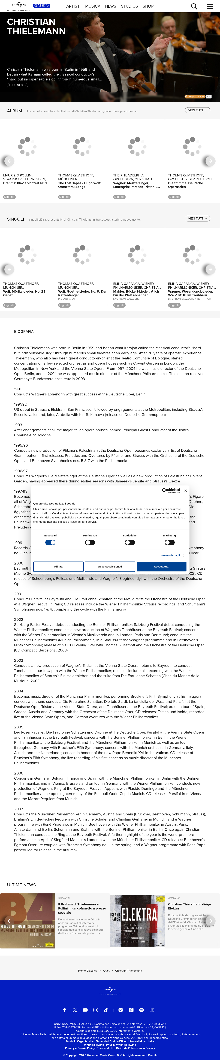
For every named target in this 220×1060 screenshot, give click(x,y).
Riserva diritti (105, 1048)
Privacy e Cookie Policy (80, 1048)
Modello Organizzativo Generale (87, 1041)
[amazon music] (141, 1010)
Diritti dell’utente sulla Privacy (135, 1048)
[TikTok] (106, 1010)
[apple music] (131, 1010)
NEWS (110, 6)
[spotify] (121, 1010)
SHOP (148, 6)
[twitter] (75, 1010)
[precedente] (9, 161)
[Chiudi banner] (185, 491)
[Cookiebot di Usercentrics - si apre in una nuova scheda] (164, 490)
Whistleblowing (94, 1045)
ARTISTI (73, 6)
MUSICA (92, 6)
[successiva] (211, 161)
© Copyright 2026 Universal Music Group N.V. (92, 1055)
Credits (153, 1055)
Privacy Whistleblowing (121, 1045)
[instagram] (96, 1010)
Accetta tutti (161, 566)
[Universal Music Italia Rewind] (152, 1010)
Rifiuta (58, 566)
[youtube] (85, 1010)
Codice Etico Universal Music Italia (132, 1041)
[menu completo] (210, 6)
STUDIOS (129, 6)
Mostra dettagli (170, 555)
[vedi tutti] (197, 110)
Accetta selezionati (110, 566)
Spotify (194, 96)
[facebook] (64, 1010)
